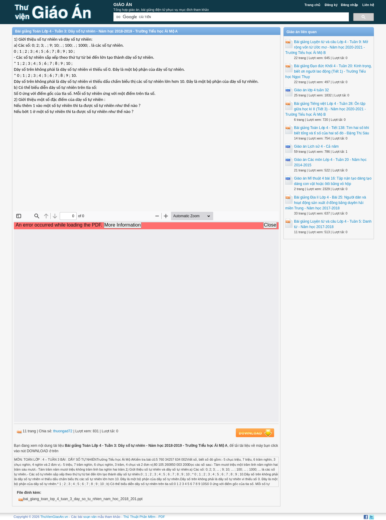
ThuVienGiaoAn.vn (54, 516)
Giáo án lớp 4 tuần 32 (311, 90)
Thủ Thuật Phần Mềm (139, 516)
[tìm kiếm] (230, 17)
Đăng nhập (349, 5)
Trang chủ (313, 5)
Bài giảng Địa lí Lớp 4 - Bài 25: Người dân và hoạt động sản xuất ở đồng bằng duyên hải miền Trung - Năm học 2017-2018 (325, 202)
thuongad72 (62, 431)
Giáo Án (122, 4)
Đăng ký (331, 5)
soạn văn (90, 516)
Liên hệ (368, 5)
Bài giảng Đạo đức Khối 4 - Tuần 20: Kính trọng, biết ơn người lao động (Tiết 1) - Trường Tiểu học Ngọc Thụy (328, 71)
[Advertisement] (146, 167)
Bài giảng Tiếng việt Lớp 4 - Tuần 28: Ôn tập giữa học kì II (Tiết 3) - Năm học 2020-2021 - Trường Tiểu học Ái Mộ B (325, 109)
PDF (161, 516)
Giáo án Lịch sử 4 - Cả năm (316, 146)
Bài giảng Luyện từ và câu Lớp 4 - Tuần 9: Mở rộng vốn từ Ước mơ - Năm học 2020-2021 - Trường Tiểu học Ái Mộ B (326, 47)
